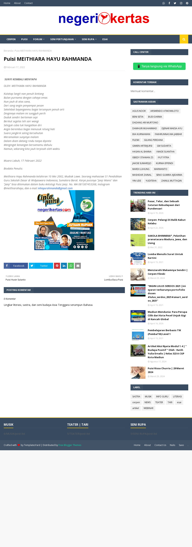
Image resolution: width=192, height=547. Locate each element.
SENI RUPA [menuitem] (88, 39)
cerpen (136, 402)
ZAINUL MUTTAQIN (171, 180)
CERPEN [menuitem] (11, 39)
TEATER (159, 402)
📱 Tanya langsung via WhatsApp (159, 66)
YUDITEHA (151, 180)
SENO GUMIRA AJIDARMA (169, 174)
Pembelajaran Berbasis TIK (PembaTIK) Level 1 (164, 332)
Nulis (172, 445)
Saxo (181, 445)
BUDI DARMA (155, 116)
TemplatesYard (32, 445)
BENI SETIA (137, 116)
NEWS (148, 402)
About (17, 3)
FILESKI (135, 140)
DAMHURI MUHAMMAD (144, 128)
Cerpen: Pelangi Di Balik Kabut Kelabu (167, 221)
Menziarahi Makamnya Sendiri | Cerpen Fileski (168, 271)
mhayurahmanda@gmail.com (55, 188)
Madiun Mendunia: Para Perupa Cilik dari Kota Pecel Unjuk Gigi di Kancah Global (167, 315)
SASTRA (136, 396)
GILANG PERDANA (153, 140)
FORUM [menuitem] (37, 39)
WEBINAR (148, 408)
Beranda (8, 50)
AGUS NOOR (139, 111)
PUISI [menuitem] (24, 39)
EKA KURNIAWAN (141, 134)
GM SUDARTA (164, 145)
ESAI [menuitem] (105, 39)
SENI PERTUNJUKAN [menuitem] (62, 39)
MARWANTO (160, 169)
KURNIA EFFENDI (164, 163)
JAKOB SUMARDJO (141, 163)
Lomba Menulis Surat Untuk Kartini (165, 256)
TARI (170, 402)
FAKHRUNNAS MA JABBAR (168, 134)
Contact (28, 3)
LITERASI (177, 396)
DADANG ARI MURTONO (145, 122)
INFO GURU (162, 396)
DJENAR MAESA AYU (172, 128)
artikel (135, 408)
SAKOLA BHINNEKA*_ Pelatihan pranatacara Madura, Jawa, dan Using (167, 239)
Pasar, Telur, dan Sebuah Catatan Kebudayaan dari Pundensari (164, 205)
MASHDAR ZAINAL (142, 174)
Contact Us (160, 445)
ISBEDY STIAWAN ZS (142, 157)
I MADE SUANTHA (165, 151)
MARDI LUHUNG (140, 169)
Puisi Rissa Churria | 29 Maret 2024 (166, 370)
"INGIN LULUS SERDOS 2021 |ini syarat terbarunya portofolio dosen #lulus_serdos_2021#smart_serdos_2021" (168, 293)
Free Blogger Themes (69, 445)
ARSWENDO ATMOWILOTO (164, 111)
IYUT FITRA (163, 157)
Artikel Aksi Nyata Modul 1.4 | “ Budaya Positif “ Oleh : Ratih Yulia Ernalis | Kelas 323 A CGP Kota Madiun (167, 351)
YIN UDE (136, 180)
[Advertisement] (96, 498)
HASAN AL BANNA (142, 151)
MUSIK (148, 396)
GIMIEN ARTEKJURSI (142, 145)
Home (7, 3)
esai (179, 402)
